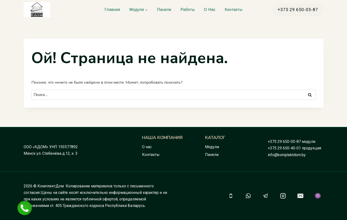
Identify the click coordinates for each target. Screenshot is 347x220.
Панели (164, 9)
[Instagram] (283, 196)
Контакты (233, 9)
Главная (112, 9)
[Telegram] (265, 196)
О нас (210, 9)
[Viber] (318, 196)
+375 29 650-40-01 (284, 148)
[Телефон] (231, 196)
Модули (212, 147)
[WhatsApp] (248, 196)
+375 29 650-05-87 (284, 141)
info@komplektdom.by (287, 155)
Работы (188, 9)
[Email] (300, 196)
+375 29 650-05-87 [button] (298, 9)
